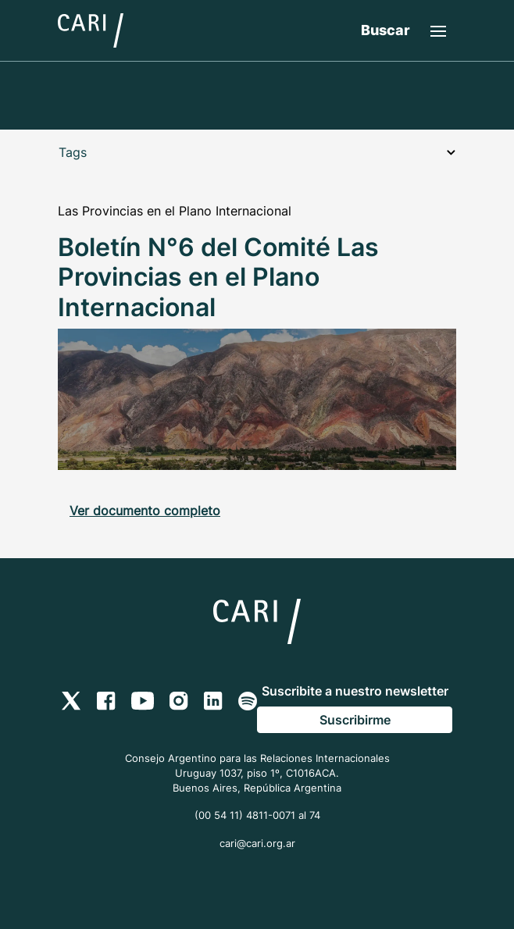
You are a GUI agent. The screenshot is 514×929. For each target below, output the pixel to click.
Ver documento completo (145, 510)
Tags (257, 152)
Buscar (385, 30)
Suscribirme (355, 720)
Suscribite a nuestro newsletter (355, 691)
